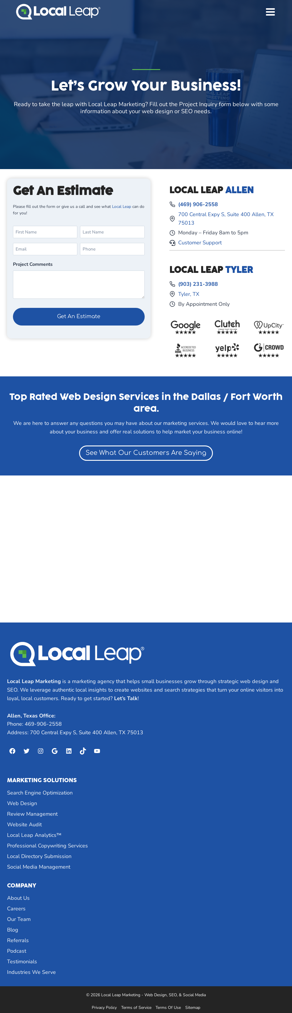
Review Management (32, 813)
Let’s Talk (126, 698)
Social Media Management (38, 866)
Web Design (22, 803)
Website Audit (24, 824)
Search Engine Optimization (40, 792)
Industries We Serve (31, 972)
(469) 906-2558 (198, 204)
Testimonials (22, 961)
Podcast (16, 950)
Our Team (19, 919)
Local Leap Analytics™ (34, 835)
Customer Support (200, 242)
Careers (16, 908)
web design (157, 111)
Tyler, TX (188, 294)
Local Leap (122, 206)
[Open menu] (270, 12)
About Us (18, 898)
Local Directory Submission (39, 856)
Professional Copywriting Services (47, 845)
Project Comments (33, 264)
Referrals (18, 940)
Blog (12, 929)
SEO (187, 111)
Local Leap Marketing (116, 104)
